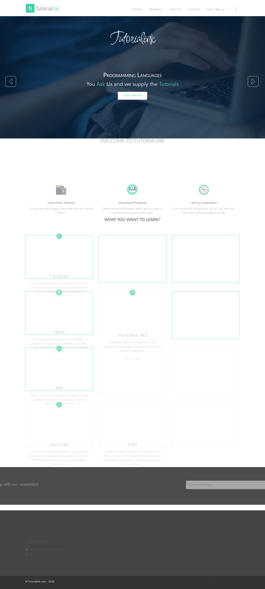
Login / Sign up (216, 9)
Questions (156, 9)
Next (253, 81)
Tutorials (137, 9)
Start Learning (132, 95)
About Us (175, 9)
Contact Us (193, 9)
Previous (11, 81)
